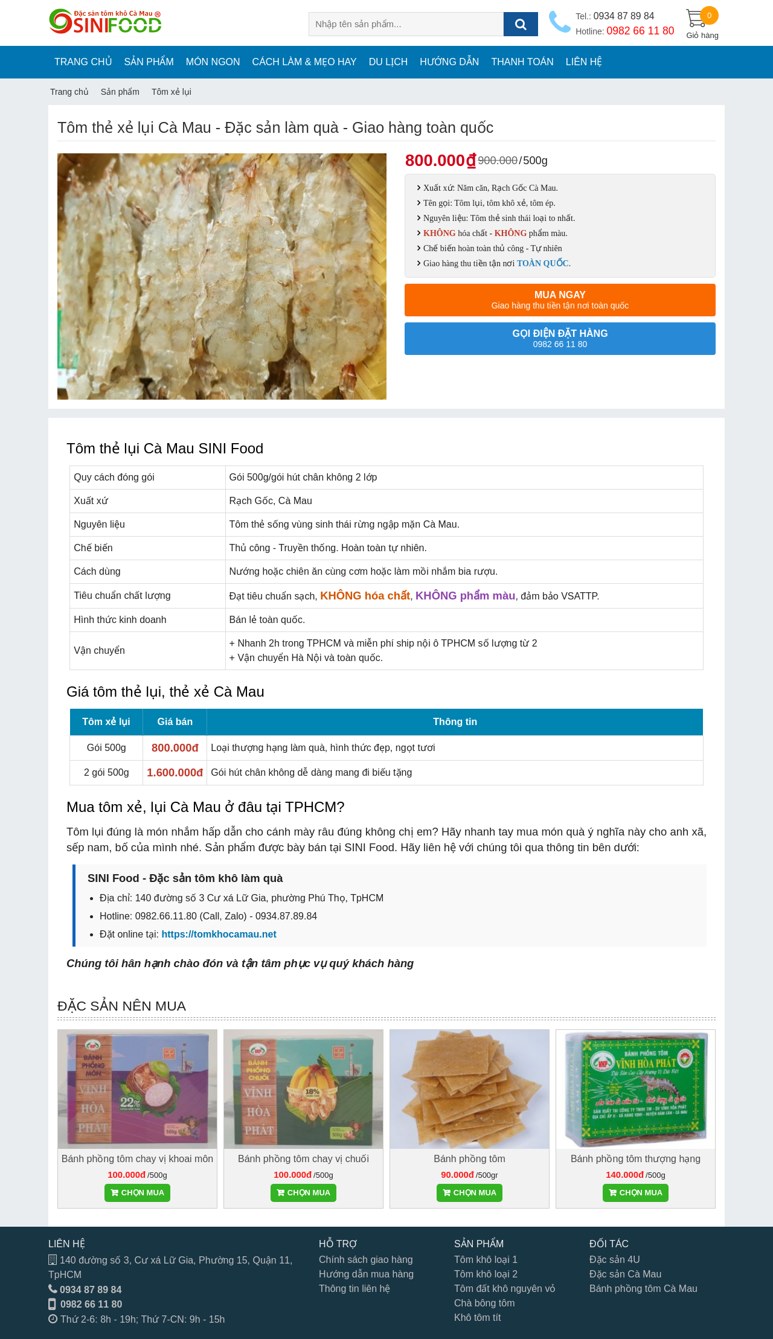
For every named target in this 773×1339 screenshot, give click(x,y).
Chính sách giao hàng (366, 1259)
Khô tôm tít (477, 1317)
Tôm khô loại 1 (486, 1259)
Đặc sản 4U (614, 1259)
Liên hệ (584, 62)
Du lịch (388, 62)
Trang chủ (83, 62)
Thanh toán (522, 62)
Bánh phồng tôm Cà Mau (643, 1288)
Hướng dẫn (449, 62)
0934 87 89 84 (90, 1290)
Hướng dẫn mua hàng (366, 1274)
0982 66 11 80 (91, 1304)
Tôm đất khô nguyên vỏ (505, 1288)
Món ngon (213, 62)
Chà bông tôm (484, 1303)
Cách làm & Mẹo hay (304, 62)
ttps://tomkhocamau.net (221, 934)
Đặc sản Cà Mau (625, 1274)
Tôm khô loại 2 (486, 1274)
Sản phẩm (149, 62)
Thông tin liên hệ (354, 1288)
